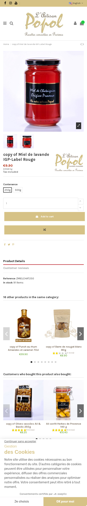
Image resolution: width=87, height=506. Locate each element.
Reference (9, 278)
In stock (8, 282)
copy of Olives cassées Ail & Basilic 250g (23, 425)
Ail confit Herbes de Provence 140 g (63, 425)
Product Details (14, 261)
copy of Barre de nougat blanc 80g (64, 348)
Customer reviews (16, 268)
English (76, 3)
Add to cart (45, 216)
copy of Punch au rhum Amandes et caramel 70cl (23, 348)
